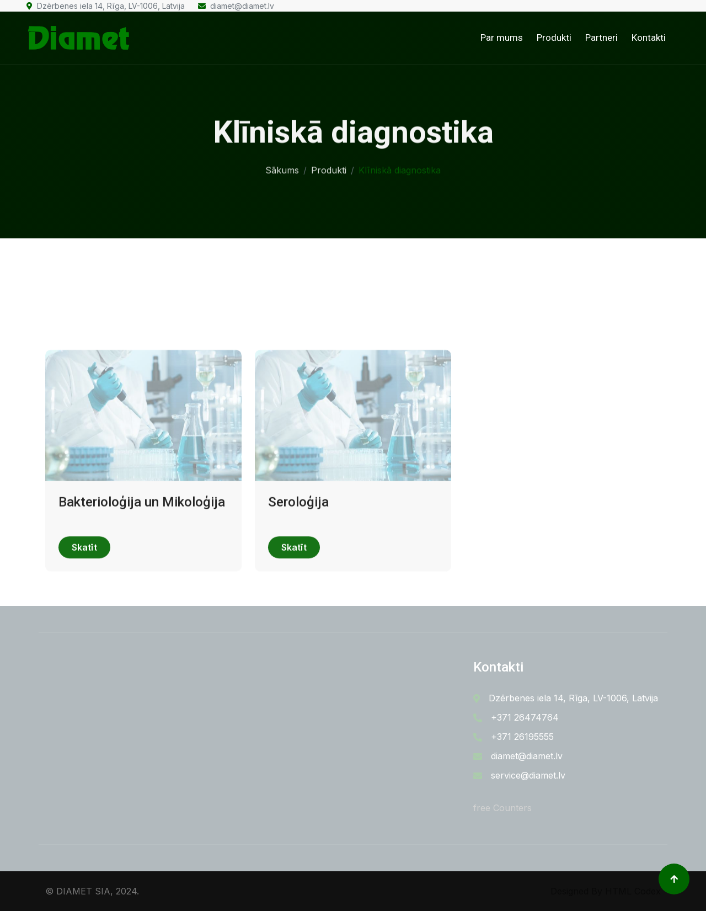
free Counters (502, 807)
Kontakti (649, 37)
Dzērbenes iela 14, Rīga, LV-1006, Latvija (105, 5)
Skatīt (84, 572)
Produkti (554, 37)
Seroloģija (298, 527)
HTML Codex (633, 891)
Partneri (601, 37)
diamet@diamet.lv (236, 5)
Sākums (282, 168)
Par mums (501, 37)
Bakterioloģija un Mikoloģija (141, 527)
